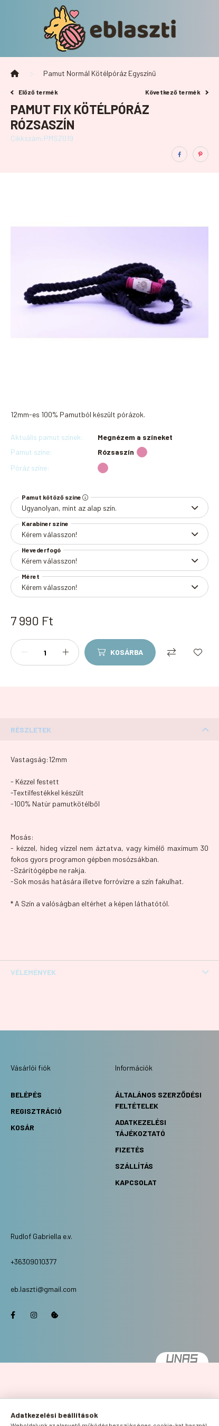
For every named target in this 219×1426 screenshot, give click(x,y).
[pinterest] (200, 154)
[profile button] (123, 1412)
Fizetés (129, 1149)
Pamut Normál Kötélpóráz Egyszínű (99, 73)
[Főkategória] (15, 73)
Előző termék (34, 92)
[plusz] (65, 652)
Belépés (26, 1094)
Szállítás (134, 1165)
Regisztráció (36, 1110)
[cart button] (149, 1412)
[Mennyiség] (44, 652)
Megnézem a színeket (135, 437)
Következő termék (176, 92)
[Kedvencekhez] (197, 652)
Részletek (31, 729)
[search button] (96, 1412)
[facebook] (179, 154)
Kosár (22, 1127)
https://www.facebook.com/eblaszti (12, 1315)
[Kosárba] (120, 652)
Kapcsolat (136, 1182)
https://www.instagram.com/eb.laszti (33, 1315)
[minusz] (24, 652)
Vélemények (33, 972)
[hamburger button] (70, 1412)
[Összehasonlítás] (171, 652)
